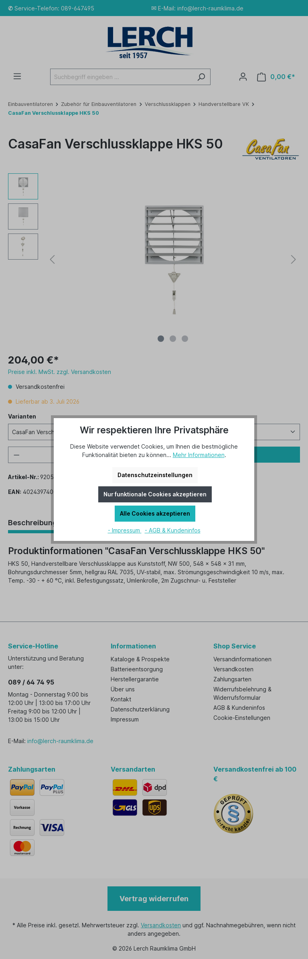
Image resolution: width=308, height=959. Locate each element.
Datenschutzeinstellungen (155, 474)
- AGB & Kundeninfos (173, 530)
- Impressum (125, 530)
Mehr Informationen (199, 454)
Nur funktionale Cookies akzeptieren (155, 494)
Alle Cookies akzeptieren (155, 513)
